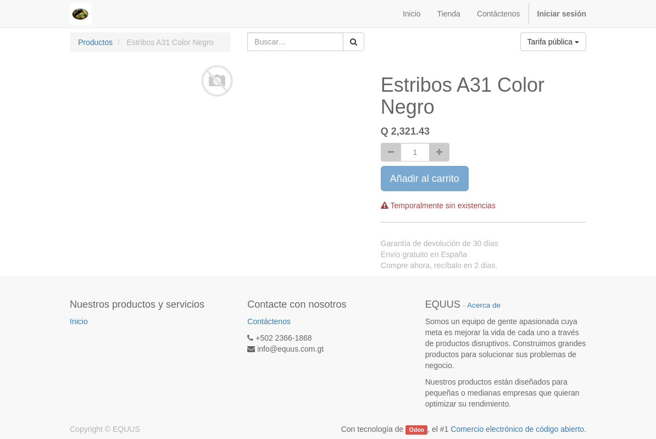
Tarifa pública (553, 41)
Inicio (79, 321)
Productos (95, 42)
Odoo (416, 429)
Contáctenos (269, 321)
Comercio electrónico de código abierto (517, 429)
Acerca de (484, 305)
